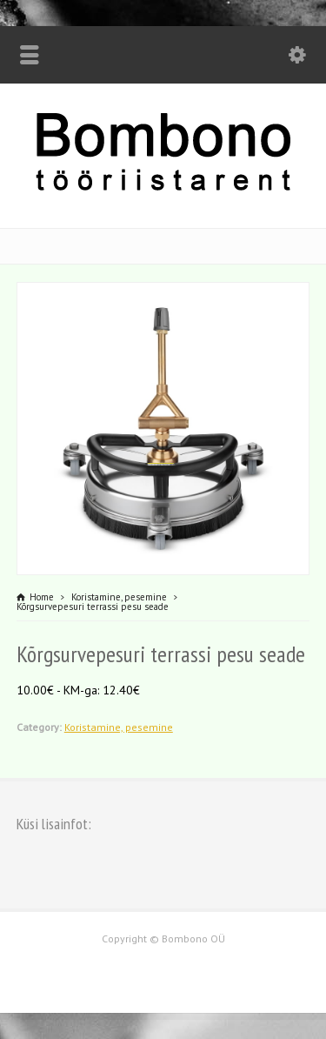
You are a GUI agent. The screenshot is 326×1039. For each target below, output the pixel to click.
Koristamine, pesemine (118, 727)
